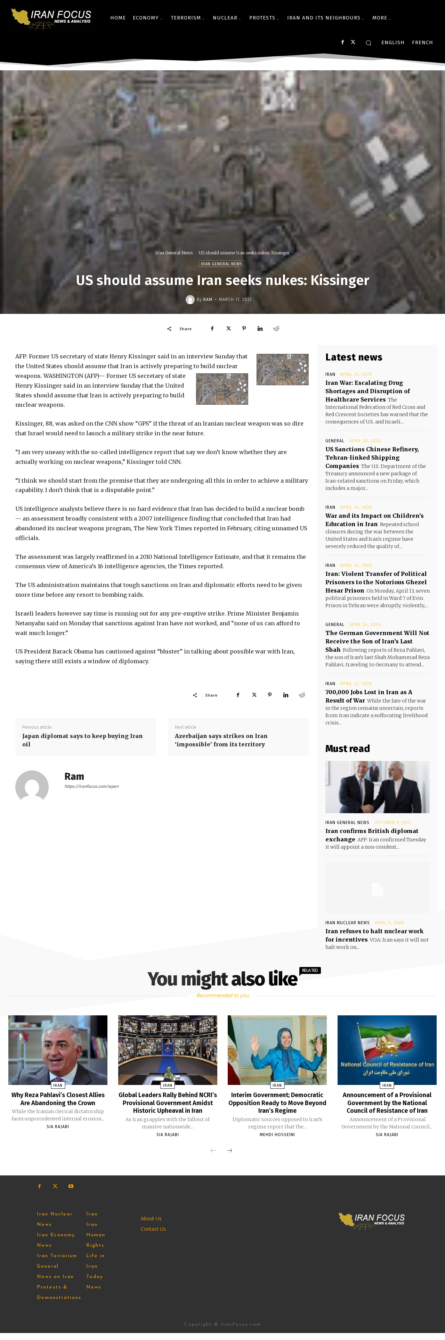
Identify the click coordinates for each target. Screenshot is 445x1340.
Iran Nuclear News (347, 923)
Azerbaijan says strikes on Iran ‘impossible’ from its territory (221, 740)
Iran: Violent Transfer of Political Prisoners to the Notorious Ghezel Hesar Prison (376, 582)
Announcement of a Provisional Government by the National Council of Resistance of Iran (387, 1102)
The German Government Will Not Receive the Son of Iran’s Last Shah (377, 641)
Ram (207, 299)
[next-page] (229, 1158)
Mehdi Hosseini (277, 1134)
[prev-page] (213, 1158)
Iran (330, 374)
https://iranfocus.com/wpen (91, 786)
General (335, 441)
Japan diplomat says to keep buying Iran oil (82, 740)
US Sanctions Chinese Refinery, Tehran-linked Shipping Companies (372, 457)
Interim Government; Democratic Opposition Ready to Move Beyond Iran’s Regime (277, 1102)
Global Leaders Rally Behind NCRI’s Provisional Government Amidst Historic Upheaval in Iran (168, 1106)
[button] (368, 42)
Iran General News (174, 252)
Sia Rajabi (58, 1134)
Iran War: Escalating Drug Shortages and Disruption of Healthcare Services (367, 391)
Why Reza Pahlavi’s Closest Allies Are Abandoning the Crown (58, 1102)
